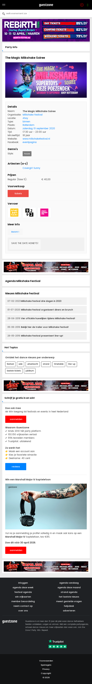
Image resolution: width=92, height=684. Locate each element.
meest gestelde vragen (69, 601)
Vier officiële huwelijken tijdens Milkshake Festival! (41, 318)
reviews (16, 466)
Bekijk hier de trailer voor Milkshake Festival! (38, 327)
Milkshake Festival (33, 115)
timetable (59, 364)
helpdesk (69, 606)
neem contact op (23, 606)
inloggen (23, 582)
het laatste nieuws (69, 596)
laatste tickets (14, 370)
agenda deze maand (69, 587)
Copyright (46, 673)
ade (20, 364)
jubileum (30, 370)
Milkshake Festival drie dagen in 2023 (34, 301)
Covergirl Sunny (31, 168)
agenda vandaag (69, 582)
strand (46, 364)
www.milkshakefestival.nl (36, 139)
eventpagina (30, 142)
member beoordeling (23, 601)
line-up (71, 364)
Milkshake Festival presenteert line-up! (35, 335)
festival (10, 364)
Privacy (46, 669)
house (27, 153)
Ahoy (25, 118)
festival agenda (23, 592)
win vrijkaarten (23, 596)
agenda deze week (23, 587)
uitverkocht (32, 364)
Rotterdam (28, 125)
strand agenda (69, 592)
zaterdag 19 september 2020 (39, 128)
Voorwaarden (46, 660)
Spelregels (46, 665)
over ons (23, 610)
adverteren (69, 610)
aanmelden (16, 419)
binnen (26, 122)
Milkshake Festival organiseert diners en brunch (40, 309)
